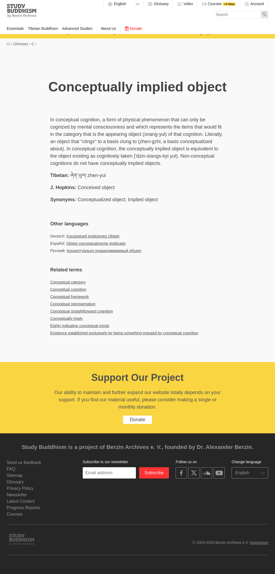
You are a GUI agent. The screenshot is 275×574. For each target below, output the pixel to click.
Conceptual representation (73, 304)
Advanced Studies (77, 28)
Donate (133, 28)
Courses (218, 4)
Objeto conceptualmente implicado (96, 243)
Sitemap (15, 475)
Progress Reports (23, 507)
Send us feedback (24, 462)
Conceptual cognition (68, 289)
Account (254, 4)
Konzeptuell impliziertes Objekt (93, 236)
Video (185, 4)
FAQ (11, 469)
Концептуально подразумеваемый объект (104, 251)
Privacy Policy (20, 488)
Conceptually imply (66, 318)
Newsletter (17, 494)
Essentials (15, 28)
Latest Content (21, 501)
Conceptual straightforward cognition (81, 311)
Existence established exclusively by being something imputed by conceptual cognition (124, 333)
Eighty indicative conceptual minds (79, 326)
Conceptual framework (69, 297)
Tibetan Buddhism (43, 28)
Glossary (158, 4)
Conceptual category (68, 282)
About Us (108, 28)
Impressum (259, 542)
